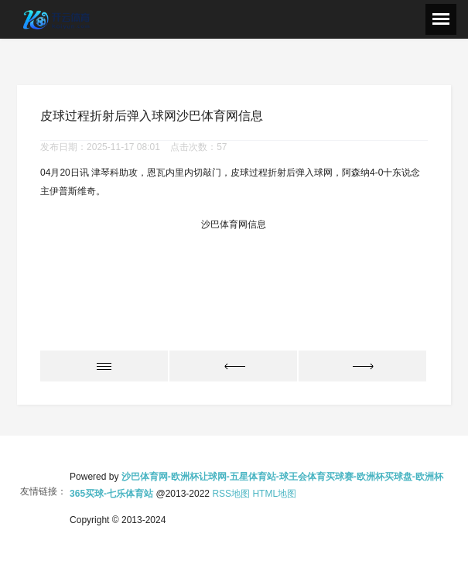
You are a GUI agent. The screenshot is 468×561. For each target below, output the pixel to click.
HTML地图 (274, 493)
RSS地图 (231, 493)
